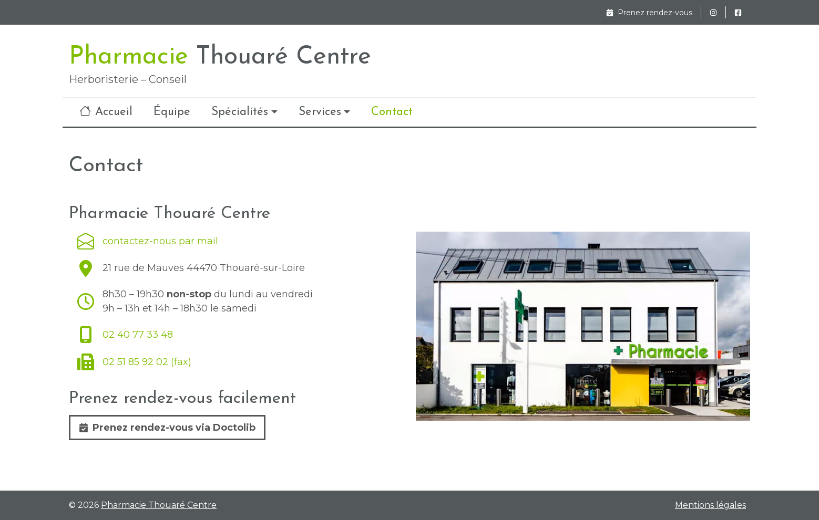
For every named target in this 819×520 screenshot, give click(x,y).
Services (320, 112)
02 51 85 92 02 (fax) (134, 361)
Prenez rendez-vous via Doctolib (167, 427)
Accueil (105, 111)
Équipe (171, 112)
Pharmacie (220, 57)
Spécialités (239, 112)
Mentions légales (710, 505)
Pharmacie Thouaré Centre (159, 505)
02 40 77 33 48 (125, 334)
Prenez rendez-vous (649, 12)
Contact (392, 112)
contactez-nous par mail (147, 241)
